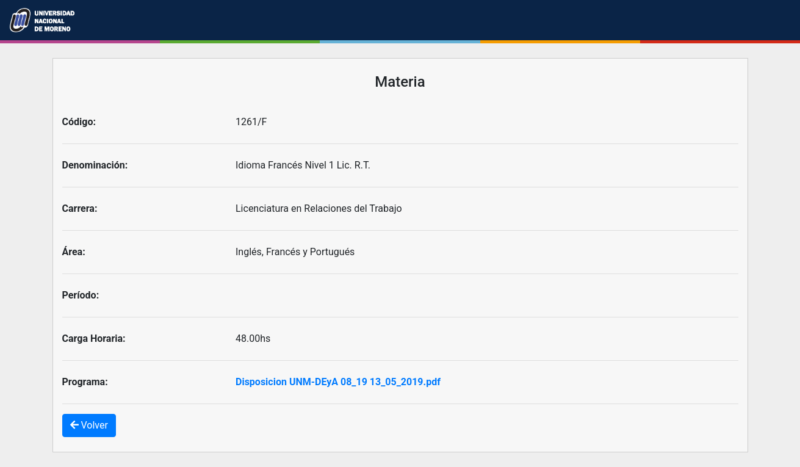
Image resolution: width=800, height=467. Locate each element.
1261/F (251, 122)
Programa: (85, 382)
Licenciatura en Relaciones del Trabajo (319, 208)
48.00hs (253, 338)
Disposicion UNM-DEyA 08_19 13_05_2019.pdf (338, 382)
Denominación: (95, 165)
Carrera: (80, 208)
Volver (89, 425)
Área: (73, 252)
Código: (79, 122)
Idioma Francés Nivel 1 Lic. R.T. (303, 165)
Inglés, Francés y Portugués (295, 252)
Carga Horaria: (94, 338)
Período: (80, 295)
